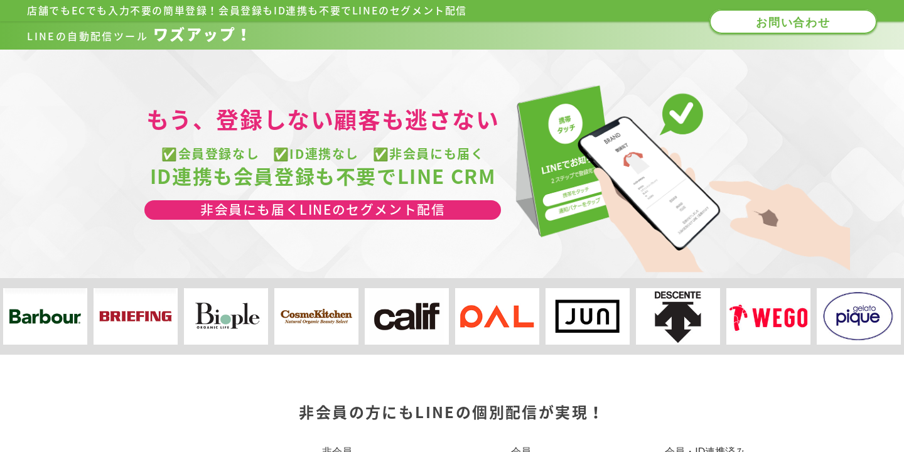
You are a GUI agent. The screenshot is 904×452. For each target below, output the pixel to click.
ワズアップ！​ (139, 34)
